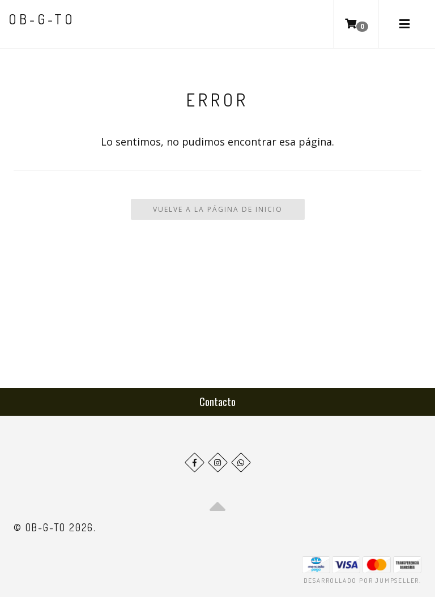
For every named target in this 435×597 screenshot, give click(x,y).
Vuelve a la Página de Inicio (218, 209)
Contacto (217, 401)
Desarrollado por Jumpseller (362, 581)
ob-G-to (41, 19)
